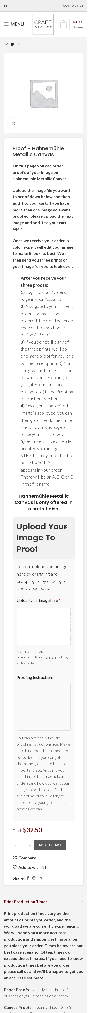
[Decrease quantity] (16, 845)
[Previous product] (7, 45)
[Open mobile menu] (14, 24)
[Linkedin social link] (40, 878)
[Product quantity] (23, 845)
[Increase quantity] (30, 845)
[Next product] (19, 45)
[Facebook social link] (28, 878)
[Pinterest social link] (34, 878)
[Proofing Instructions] (44, 707)
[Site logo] (43, 23)
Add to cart (50, 845)
